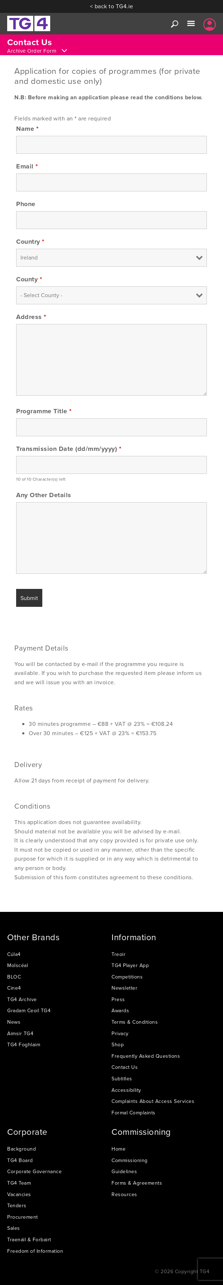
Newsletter (124, 987)
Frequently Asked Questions (146, 1056)
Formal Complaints (134, 1112)
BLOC (14, 976)
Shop (118, 1044)
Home (118, 1148)
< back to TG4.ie (111, 6)
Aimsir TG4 (20, 1033)
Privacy (120, 1033)
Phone (25, 204)
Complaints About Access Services (153, 1101)
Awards (120, 1010)
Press (118, 999)
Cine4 (14, 987)
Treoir (118, 954)
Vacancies (19, 1194)
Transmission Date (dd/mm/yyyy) (68, 448)
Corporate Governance (34, 1171)
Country (30, 241)
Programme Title (44, 411)
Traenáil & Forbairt (29, 1239)
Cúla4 (14, 954)
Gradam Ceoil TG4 (29, 1010)
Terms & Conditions (135, 1021)
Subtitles (122, 1078)
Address (31, 316)
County (29, 279)
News (13, 1021)
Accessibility (126, 1090)
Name (27, 128)
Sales (13, 1228)
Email (27, 166)
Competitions (127, 976)
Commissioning (130, 1160)
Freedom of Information (35, 1251)
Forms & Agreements (137, 1182)
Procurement (22, 1216)
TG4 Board (20, 1160)
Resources (124, 1194)
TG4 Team (19, 1182)
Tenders (17, 1205)
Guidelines (124, 1171)
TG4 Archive (22, 999)
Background (21, 1148)
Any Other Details (43, 495)
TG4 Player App (130, 965)
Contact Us (125, 1067)
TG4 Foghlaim (23, 1044)
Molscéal (17, 965)
